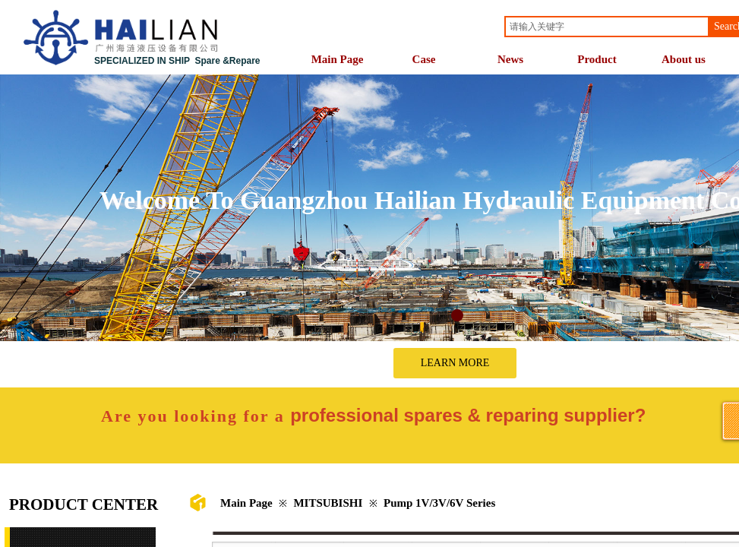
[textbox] (606, 26)
